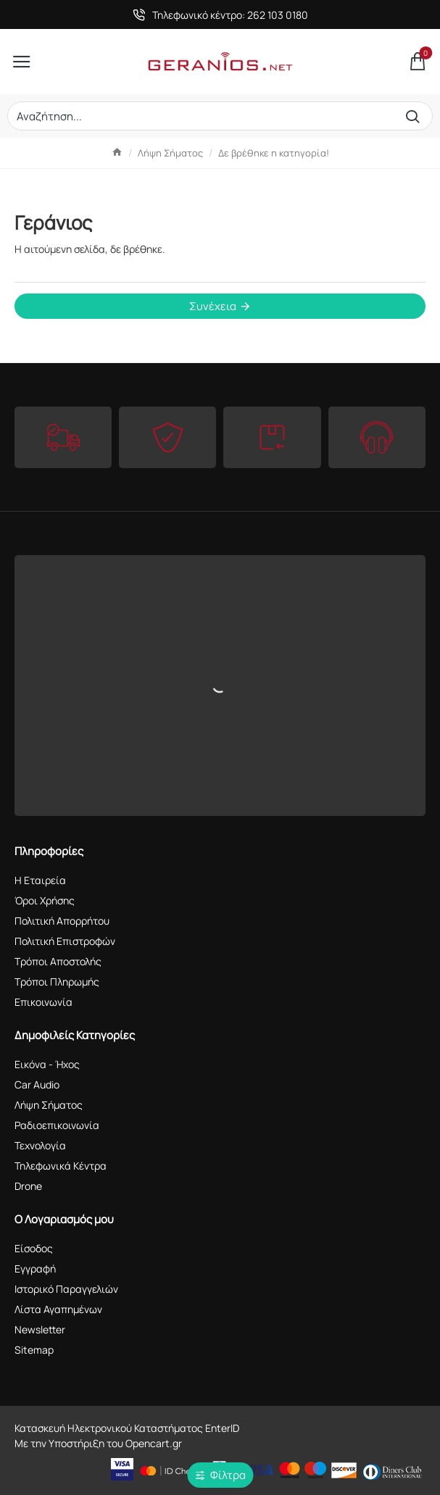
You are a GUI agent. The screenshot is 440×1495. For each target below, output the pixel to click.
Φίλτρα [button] (228, 1475)
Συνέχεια (212, 306)
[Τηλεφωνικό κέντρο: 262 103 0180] (220, 15)
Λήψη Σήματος (170, 152)
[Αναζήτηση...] (415, 116)
